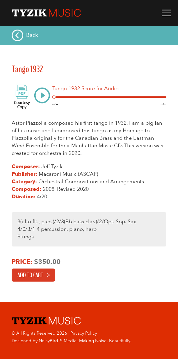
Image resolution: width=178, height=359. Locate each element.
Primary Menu (166, 13)
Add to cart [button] (30, 275)
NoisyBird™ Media (57, 341)
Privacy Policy (83, 333)
